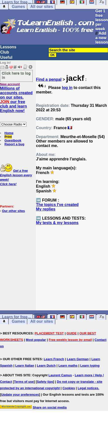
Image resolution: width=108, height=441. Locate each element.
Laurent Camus (60, 375)
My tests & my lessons (57, 223)
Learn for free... (16, 317)
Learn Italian (24, 365)
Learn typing (90, 365)
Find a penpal (48, 79)
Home (8, 133)
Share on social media (50, 407)
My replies (45, 209)
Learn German (78, 359)
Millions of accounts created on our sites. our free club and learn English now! (16, 99)
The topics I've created (57, 205)
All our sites (41, 6)
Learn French (54, 359)
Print (8, 137)
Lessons (8, 47)
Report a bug (14, 144)
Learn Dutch (46, 365)
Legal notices (88, 388)
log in (67, 88)
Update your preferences (20, 394)
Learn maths (68, 365)
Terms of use (24, 381)
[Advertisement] (72, 272)
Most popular (36, 340)
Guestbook (12, 140)
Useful (6, 57)
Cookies (68, 388)
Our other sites (13, 211)
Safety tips (45, 381)
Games (18, 6)
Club (4, 52)
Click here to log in (16, 75)
